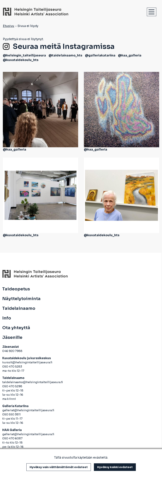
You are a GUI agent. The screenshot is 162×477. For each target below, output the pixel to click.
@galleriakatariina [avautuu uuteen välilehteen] (100, 55)
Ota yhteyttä (16, 327)
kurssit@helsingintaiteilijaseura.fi (27, 362)
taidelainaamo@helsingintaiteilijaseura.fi (32, 382)
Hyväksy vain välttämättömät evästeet (59, 467)
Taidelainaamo (18, 308)
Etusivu (8, 26)
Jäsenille (12, 337)
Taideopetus (16, 289)
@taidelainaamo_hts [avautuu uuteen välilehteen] (65, 55)
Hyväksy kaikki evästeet (115, 467)
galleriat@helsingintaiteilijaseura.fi (28, 410)
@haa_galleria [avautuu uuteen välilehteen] (129, 55)
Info (6, 318)
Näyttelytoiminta (21, 298)
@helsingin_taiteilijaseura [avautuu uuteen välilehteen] (24, 55)
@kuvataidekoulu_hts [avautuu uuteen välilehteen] (21, 60)
